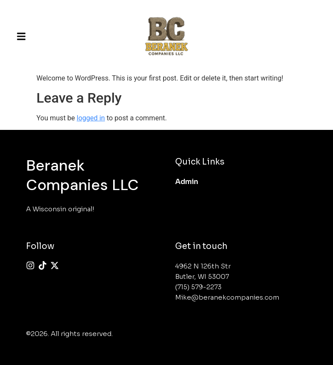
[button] (21, 36)
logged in (91, 118)
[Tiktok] (42, 265)
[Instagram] (30, 265)
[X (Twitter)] (54, 265)
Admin (186, 181)
